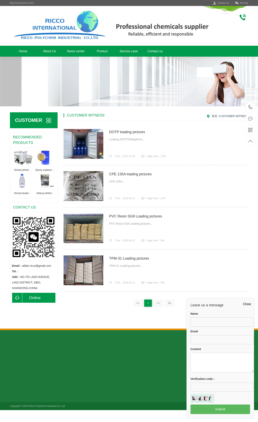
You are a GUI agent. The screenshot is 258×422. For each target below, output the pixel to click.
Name (194, 313)
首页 (214, 116)
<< (137, 303)
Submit (220, 409)
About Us (49, 51)
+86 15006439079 (250, 107)
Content (195, 349)
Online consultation (26, 298)
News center (76, 51)
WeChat (241, 3)
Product (102, 51)
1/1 (169, 303)
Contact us (155, 51)
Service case (129, 51)
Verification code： (202, 378)
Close (247, 304)
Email (194, 331)
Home (23, 51)
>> (158, 303)
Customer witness (233, 116)
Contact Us (223, 3)
